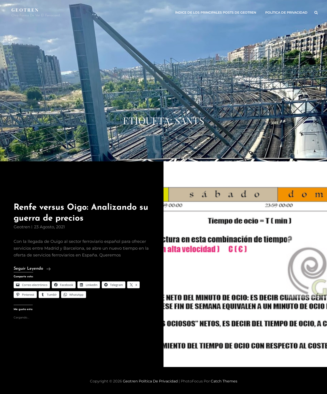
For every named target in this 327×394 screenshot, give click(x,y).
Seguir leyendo (32, 268)
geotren (22, 226)
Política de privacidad (286, 12)
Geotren (25, 10)
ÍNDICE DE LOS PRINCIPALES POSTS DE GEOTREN (215, 12)
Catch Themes (224, 381)
